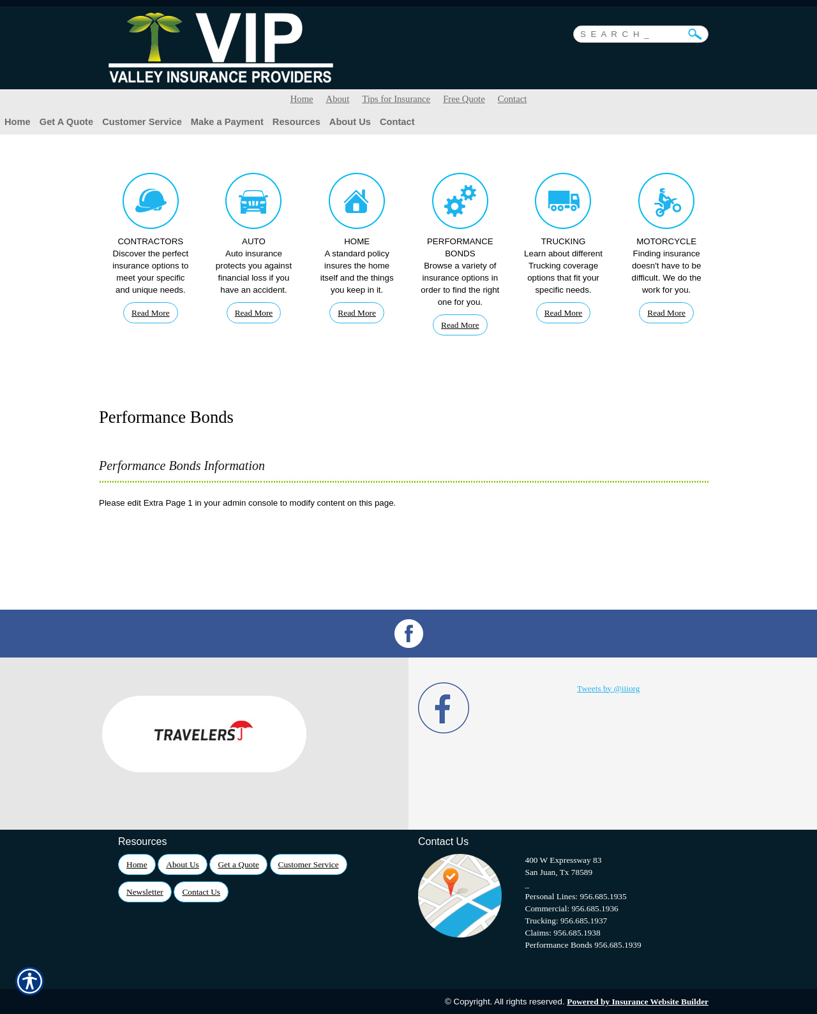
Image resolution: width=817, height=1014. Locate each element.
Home (301, 99)
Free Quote (464, 99)
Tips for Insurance (396, 99)
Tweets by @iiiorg (608, 688)
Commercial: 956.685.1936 (571, 908)
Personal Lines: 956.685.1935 (576, 896)
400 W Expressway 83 (563, 860)
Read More (150, 313)
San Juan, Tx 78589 (559, 872)
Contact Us (201, 892)
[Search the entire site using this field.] (631, 32)
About (338, 99)
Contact (512, 99)
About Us (182, 864)
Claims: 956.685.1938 (563, 932)
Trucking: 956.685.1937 (566, 920)
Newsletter (144, 892)
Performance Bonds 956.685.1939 (583, 945)
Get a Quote (238, 864)
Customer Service (308, 864)
